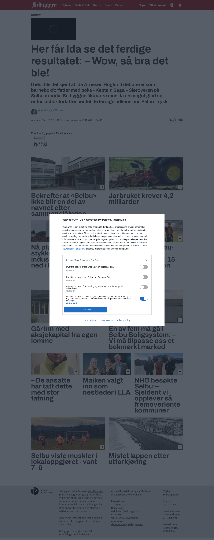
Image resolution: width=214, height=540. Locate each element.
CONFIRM (85, 309)
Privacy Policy (123, 320)
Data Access (107, 320)
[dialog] (107, 270)
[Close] (158, 220)
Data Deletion (90, 320)
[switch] (144, 267)
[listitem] (107, 260)
